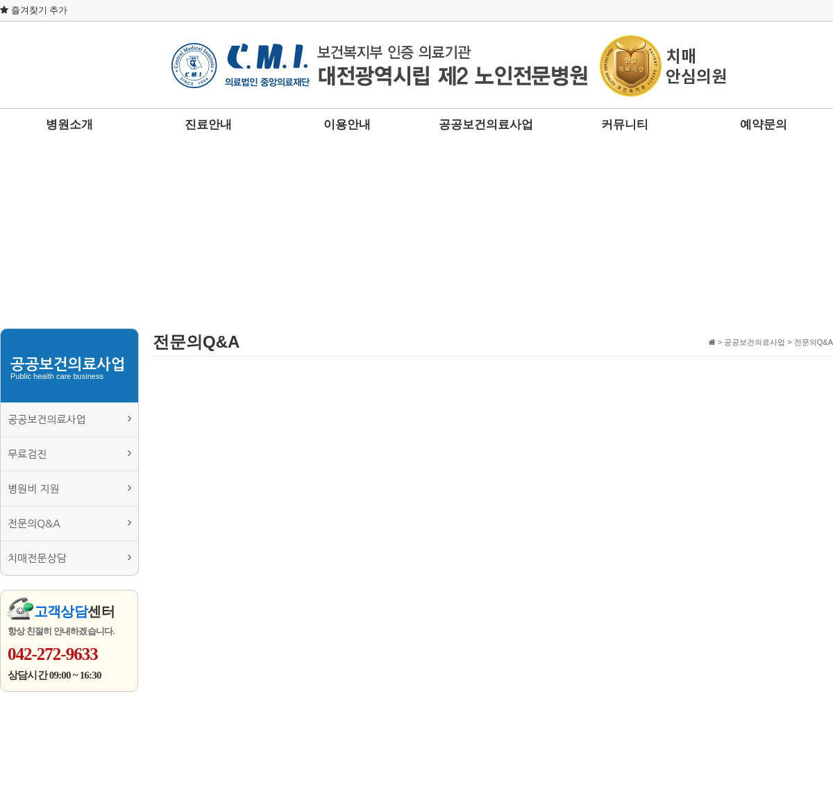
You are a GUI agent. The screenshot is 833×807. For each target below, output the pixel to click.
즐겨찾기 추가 (33, 10)
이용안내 (347, 124)
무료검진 (69, 453)
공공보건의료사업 (486, 124)
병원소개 (69, 124)
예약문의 (763, 124)
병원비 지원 (69, 488)
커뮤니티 (624, 124)
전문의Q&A (69, 523)
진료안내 (208, 124)
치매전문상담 (69, 557)
